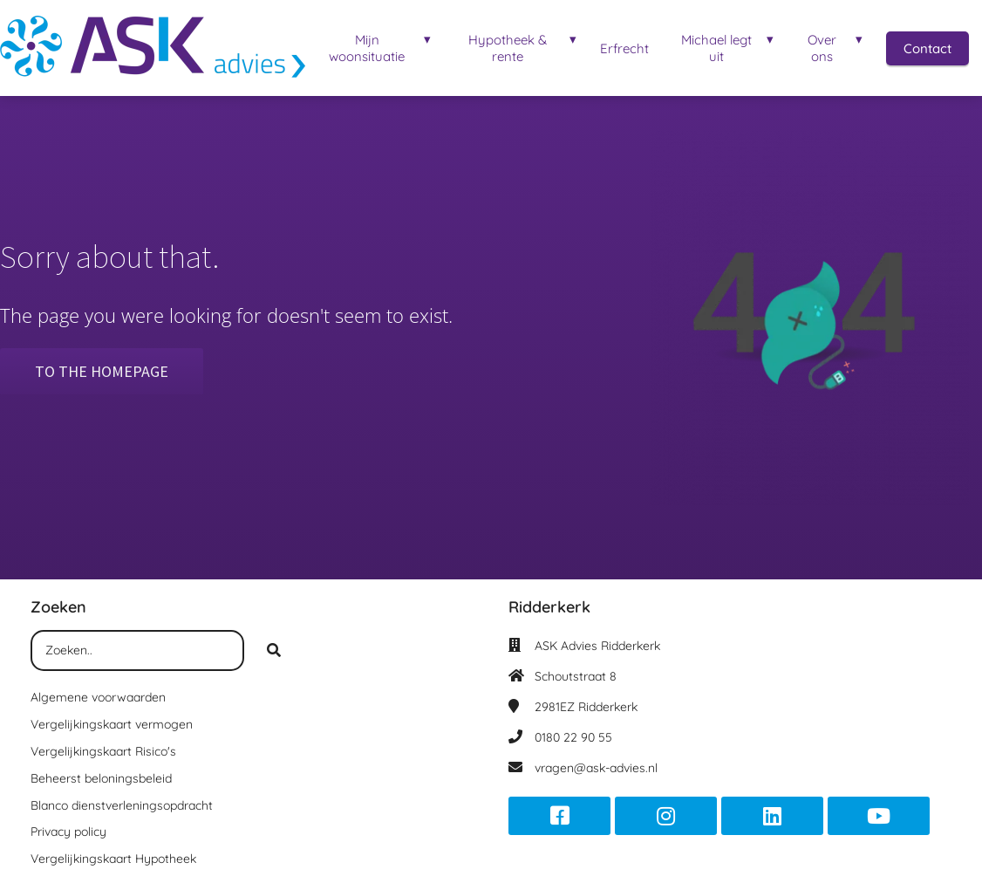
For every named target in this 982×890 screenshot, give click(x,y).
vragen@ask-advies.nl (596, 768)
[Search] (274, 651)
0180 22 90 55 (573, 737)
